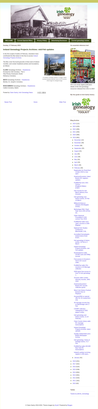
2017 (74, 364)
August (76, 151)
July (75, 154)
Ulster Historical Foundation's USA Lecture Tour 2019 (80, 217)
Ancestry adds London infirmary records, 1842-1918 (82, 279)
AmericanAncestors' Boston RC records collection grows (80, 285)
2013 (74, 375)
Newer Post (8, 102)
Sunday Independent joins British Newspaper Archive (82, 335)
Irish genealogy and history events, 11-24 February (81, 316)
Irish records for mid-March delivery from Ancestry (81, 192)
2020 (74, 134)
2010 (74, 383)
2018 (74, 361)
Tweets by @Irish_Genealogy (79, 394)
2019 (74, 137)
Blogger (69, 405)
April (76, 162)
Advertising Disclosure (59, 40)
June (76, 156)
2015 (74, 369)
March (76, 165)
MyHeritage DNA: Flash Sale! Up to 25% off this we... (82, 211)
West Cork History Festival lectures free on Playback (82, 291)
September (78, 148)
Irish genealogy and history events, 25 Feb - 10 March (82, 198)
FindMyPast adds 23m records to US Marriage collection (82, 266)
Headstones (26, 70)
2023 (74, 126)
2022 (74, 129)
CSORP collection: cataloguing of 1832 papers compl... (81, 310)
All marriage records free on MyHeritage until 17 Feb (82, 304)
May (75, 159)
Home (35, 102)
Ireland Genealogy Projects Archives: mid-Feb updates (82, 248)
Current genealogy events (80, 40)
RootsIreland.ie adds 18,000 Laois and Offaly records (82, 254)
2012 (74, 378)
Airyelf (57, 405)
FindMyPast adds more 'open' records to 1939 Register (81, 223)
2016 (74, 366)
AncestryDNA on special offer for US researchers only (82, 298)
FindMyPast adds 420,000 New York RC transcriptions (82, 347)
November (77, 143)
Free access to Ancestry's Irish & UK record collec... (82, 260)
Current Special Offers (25, 40)
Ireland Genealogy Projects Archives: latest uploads (82, 329)
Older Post (62, 102)
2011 (74, 380)
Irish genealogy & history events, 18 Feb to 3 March (82, 242)
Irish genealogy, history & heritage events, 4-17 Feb (82, 341)
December (77, 140)
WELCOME (9, 40)
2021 (74, 132)
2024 (74, 123)
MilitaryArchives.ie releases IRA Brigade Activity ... (81, 204)
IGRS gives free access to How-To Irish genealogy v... (82, 273)
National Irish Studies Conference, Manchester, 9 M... (80, 229)
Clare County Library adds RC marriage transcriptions (82, 322)
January (77, 357)
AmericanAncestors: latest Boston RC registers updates (82, 178)
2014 (74, 372)
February (77, 168)
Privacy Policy (42, 40)
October (77, 145)
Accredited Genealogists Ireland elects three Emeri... (81, 235)
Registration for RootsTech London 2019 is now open (82, 172)
